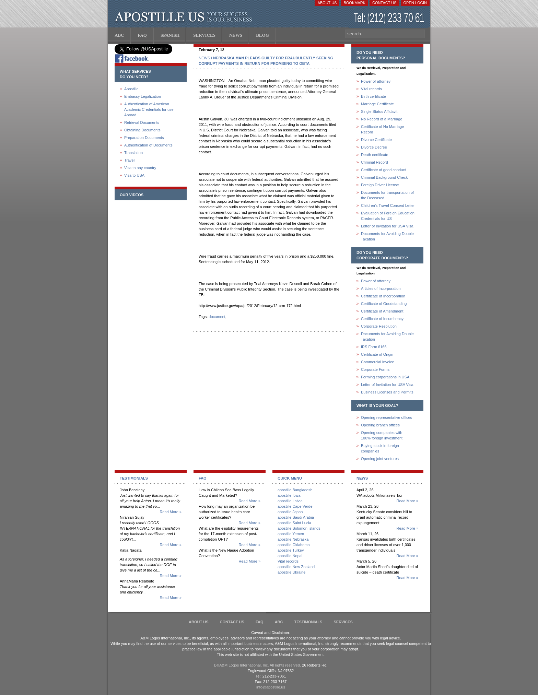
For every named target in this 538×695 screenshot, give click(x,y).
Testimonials (308, 622)
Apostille (131, 89)
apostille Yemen (291, 534)
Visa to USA (134, 175)
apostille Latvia (290, 501)
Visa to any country (140, 168)
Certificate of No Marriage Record (382, 129)
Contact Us (384, 3)
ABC (279, 622)
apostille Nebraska (293, 539)
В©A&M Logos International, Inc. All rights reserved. (257, 665)
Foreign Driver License (380, 185)
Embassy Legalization (142, 96)
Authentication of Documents (148, 145)
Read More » (171, 512)
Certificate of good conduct (383, 170)
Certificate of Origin (377, 354)
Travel (129, 160)
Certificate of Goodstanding (384, 304)
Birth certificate (373, 96)
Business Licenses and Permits (387, 392)
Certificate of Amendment (382, 311)
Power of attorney (375, 81)
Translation (133, 153)
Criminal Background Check (384, 177)
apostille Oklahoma (294, 545)
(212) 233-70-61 (390, 18)
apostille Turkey (291, 550)
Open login (415, 3)
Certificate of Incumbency (382, 319)
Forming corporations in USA (385, 377)
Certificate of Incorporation (383, 296)
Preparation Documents (144, 138)
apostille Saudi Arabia (296, 517)
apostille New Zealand (296, 567)
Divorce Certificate (376, 140)
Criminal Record (374, 162)
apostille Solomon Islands (299, 528)
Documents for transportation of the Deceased (387, 195)
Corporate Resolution (379, 326)
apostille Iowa (289, 495)
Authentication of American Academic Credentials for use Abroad (149, 109)
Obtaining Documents (142, 130)
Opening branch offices (380, 425)
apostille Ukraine (291, 572)
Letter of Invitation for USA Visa (387, 226)
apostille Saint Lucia (294, 523)
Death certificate (374, 155)
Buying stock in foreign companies (380, 448)
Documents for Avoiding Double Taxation (387, 236)
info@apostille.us (270, 687)
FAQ (260, 622)
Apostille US (184, 17)
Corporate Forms (375, 369)
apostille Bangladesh (295, 490)
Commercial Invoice (377, 362)
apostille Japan (290, 512)
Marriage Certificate (377, 104)
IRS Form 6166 (374, 347)
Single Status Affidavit (379, 111)
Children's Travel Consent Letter (388, 205)
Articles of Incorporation (381, 288)
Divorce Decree (374, 147)
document (217, 317)
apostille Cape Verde (295, 506)
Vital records (371, 89)
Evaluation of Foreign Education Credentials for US (387, 216)
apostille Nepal (290, 556)
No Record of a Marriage (381, 119)
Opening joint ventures (380, 459)
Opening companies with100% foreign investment (381, 435)
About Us (327, 3)
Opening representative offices (386, 417)
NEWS (204, 58)
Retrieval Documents (141, 122)
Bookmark (354, 3)
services (343, 622)
